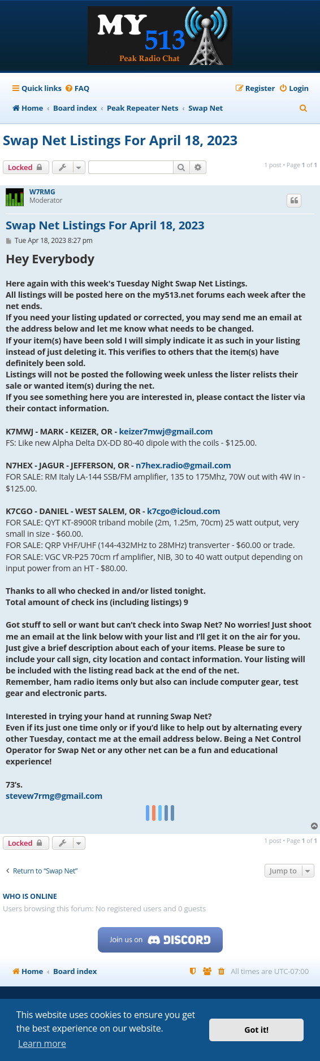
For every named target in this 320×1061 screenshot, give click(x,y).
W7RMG (42, 192)
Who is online (30, 896)
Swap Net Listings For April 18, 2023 (120, 140)
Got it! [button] (256, 1029)
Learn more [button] (42, 1043)
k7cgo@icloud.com (183, 511)
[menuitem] (76, 88)
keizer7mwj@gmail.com (166, 431)
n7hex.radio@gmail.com (183, 465)
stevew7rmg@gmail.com (54, 795)
